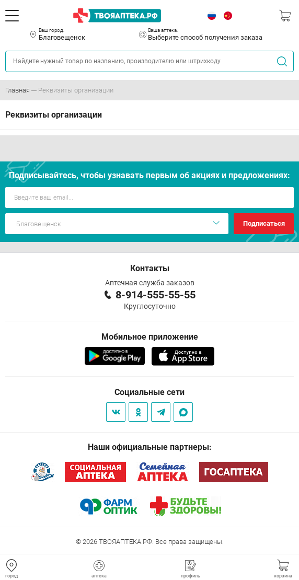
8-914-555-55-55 (156, 294)
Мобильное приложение (149, 337)
